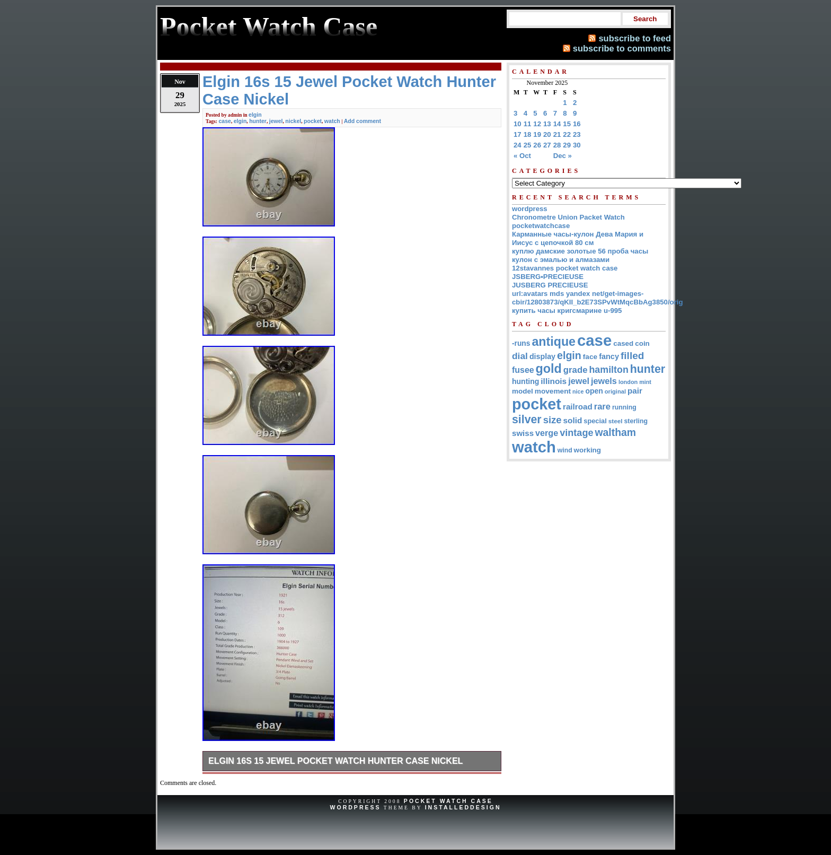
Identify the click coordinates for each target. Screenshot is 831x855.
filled (632, 355)
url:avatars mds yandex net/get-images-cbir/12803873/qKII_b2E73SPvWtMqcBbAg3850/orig (597, 298)
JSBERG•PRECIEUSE (548, 277)
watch (332, 121)
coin (642, 343)
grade (575, 370)
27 (547, 145)
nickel (293, 121)
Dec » (562, 156)
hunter (258, 121)
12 (537, 124)
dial (520, 356)
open (594, 391)
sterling (636, 421)
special (595, 421)
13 (547, 124)
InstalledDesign (463, 807)
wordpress (529, 209)
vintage (576, 433)
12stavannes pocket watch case (564, 268)
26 (537, 145)
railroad (578, 406)
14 (557, 124)
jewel (276, 121)
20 (547, 134)
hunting (525, 381)
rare (602, 407)
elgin (255, 114)
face (590, 357)
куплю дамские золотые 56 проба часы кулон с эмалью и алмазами (580, 255)
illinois (554, 381)
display (542, 356)
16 (577, 124)
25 (528, 145)
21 (557, 134)
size (552, 419)
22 (567, 134)
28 (557, 145)
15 (567, 124)
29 (567, 145)
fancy (609, 356)
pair (634, 390)
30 (577, 145)
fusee (523, 369)
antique (554, 341)
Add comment (362, 121)
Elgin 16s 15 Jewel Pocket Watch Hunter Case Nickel (335, 760)
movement (553, 391)
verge (546, 433)
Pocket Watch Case (448, 801)
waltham (615, 432)
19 (537, 134)
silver (527, 419)
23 (577, 134)
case (224, 121)
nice (578, 391)
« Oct (522, 156)
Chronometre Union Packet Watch (568, 217)
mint (645, 382)
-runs (521, 343)
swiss (523, 433)
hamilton (608, 369)
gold (549, 369)
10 (517, 124)
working (587, 450)
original (615, 391)
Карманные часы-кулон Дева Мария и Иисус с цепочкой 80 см (577, 238)
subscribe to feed (634, 38)
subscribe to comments (622, 48)
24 (517, 145)
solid (572, 420)
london (628, 382)
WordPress (355, 807)
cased (623, 343)
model (522, 391)
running (624, 407)
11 (528, 124)
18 (528, 134)
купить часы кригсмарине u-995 (567, 311)
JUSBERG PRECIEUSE (550, 285)
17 (517, 134)
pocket (313, 121)
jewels (604, 381)
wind (565, 450)
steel (615, 420)
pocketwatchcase (541, 226)
